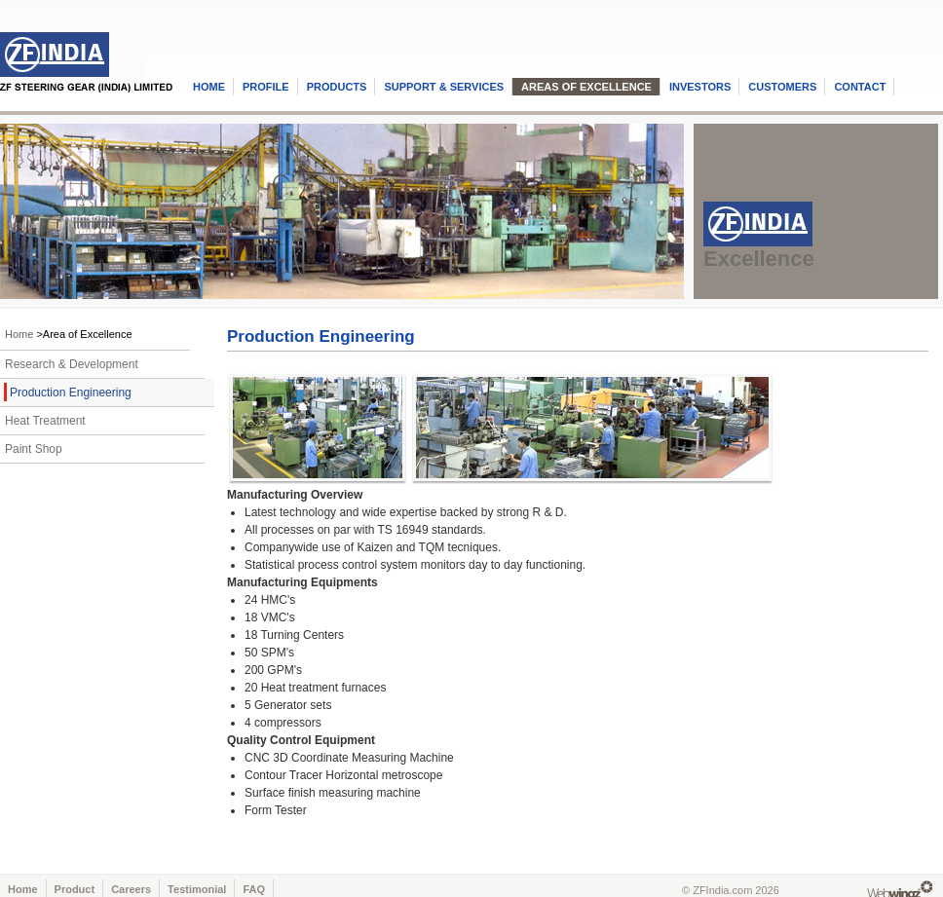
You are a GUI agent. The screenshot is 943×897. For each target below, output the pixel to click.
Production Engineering (71, 392)
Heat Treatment (45, 421)
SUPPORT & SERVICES (444, 87)
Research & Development (71, 364)
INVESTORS (700, 87)
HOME (209, 87)
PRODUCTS (337, 87)
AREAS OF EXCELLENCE (586, 87)
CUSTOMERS (782, 87)
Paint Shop (33, 449)
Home (19, 334)
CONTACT (860, 87)
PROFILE (266, 87)
